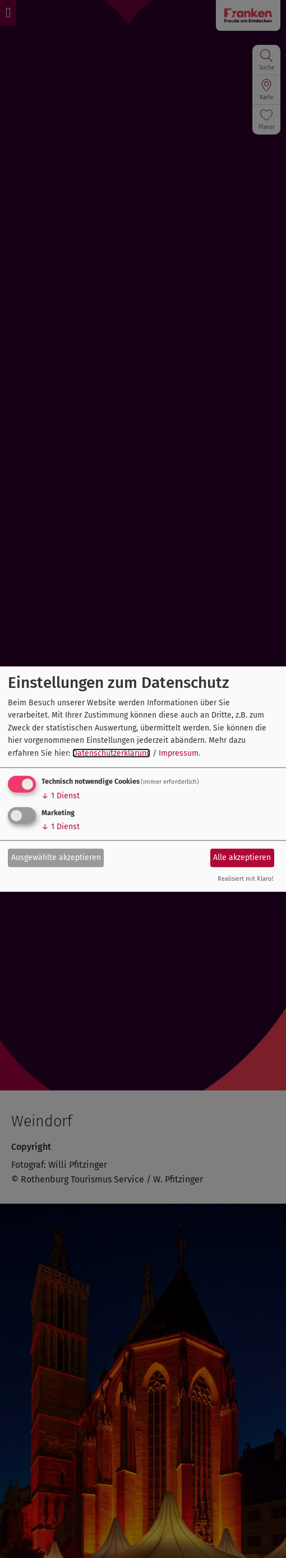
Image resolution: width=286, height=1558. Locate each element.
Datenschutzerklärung (111, 752)
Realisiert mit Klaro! (246, 878)
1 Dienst (60, 796)
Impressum (179, 752)
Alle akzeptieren (242, 857)
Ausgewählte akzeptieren (56, 857)
